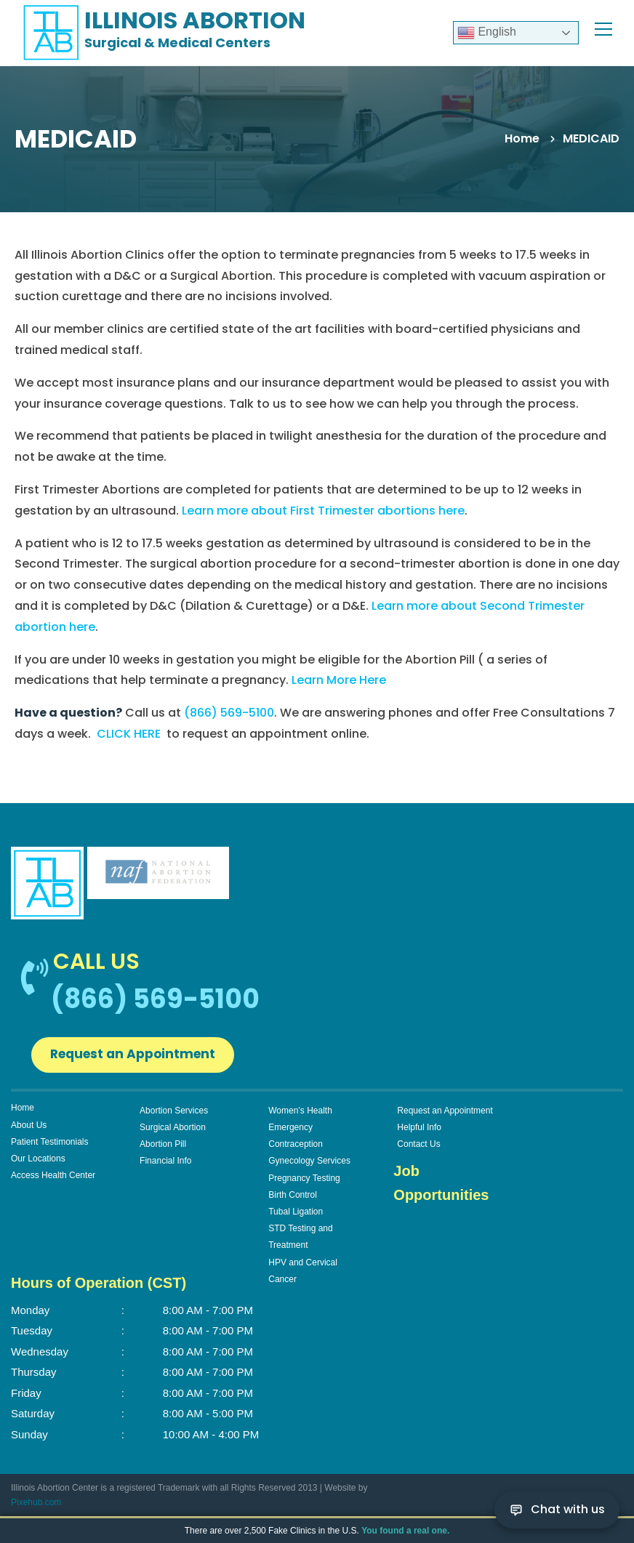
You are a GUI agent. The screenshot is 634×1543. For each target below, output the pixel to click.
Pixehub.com (36, 1505)
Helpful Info (419, 1130)
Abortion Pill (163, 1147)
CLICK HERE (129, 733)
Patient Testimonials (50, 1145)
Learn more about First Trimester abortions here (323, 510)
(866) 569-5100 (229, 712)
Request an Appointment (144, 1055)
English (486, 32)
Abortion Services (174, 1113)
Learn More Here (339, 680)
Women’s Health (300, 1113)
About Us (29, 1128)
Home (522, 138)
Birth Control (292, 1198)
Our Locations (38, 1161)
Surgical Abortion (173, 1130)
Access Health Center (53, 1178)
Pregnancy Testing (304, 1181)
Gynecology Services (309, 1164)
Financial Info (165, 1164)
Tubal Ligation (295, 1214)
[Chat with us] (556, 1509)
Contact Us (418, 1147)
